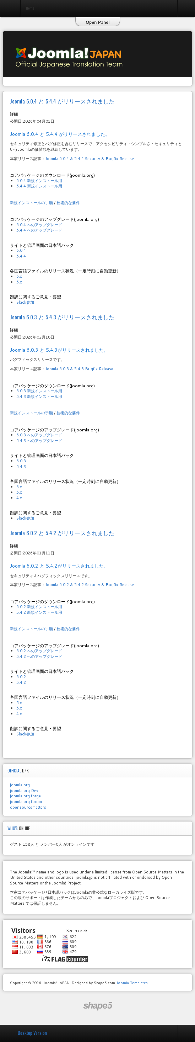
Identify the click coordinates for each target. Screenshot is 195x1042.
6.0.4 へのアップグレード (39, 225)
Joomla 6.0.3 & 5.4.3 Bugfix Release (79, 369)
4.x (19, 498)
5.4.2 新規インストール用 (39, 612)
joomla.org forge (25, 796)
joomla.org (20, 785)
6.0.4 (21, 250)
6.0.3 (21, 461)
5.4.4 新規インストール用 (39, 186)
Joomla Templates (131, 982)
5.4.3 (21, 466)
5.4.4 (21, 256)
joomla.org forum (26, 801)
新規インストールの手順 (31, 203)
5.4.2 (21, 682)
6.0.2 (21, 677)
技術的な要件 (68, 203)
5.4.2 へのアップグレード (39, 656)
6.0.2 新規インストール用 (39, 607)
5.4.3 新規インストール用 (39, 396)
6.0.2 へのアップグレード (39, 651)
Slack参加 (25, 302)
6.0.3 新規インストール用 (39, 391)
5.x (19, 282)
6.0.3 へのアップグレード (39, 435)
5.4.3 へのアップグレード (39, 440)
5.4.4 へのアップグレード (39, 230)
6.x (19, 276)
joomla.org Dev (24, 790)
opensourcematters (28, 807)
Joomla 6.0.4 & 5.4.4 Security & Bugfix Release (89, 158)
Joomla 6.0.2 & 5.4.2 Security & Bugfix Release (89, 585)
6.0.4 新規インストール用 (39, 181)
